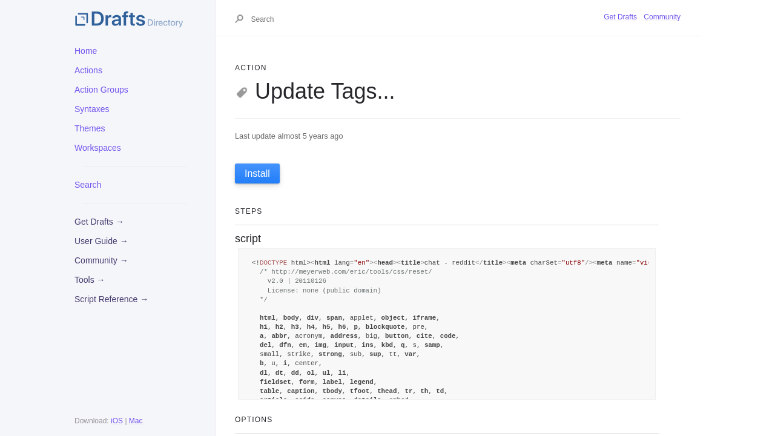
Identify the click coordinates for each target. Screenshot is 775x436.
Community (662, 17)
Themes (89, 128)
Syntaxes (92, 109)
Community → (101, 260)
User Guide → (101, 241)
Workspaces (97, 148)
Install (257, 173)
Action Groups (101, 89)
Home (85, 51)
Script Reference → (111, 299)
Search (87, 185)
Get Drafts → (99, 221)
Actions (88, 70)
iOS (117, 421)
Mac (136, 421)
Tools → (89, 280)
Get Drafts (620, 17)
